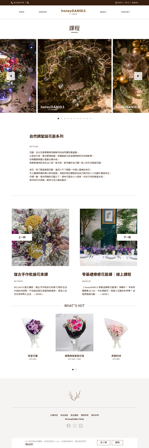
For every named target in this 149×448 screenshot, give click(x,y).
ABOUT (103, 12)
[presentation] (11, 76)
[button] (58, 118)
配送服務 (74, 415)
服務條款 (85, 415)
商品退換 (64, 415)
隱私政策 (95, 415)
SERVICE (43, 12)
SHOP (21, 12)
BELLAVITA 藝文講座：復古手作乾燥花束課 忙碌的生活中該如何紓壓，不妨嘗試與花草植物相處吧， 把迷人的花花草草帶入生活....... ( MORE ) (40, 291)
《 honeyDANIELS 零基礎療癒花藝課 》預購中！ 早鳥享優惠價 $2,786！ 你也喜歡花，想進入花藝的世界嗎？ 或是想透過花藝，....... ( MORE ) (108, 291)
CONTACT (125, 12)
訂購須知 (54, 415)
